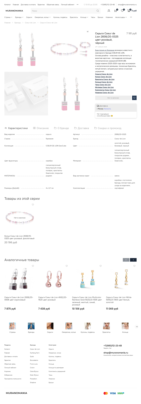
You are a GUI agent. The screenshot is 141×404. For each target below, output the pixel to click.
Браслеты (74, 17)
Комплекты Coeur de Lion (105, 90)
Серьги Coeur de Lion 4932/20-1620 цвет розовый (52, 298)
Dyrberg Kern (34, 353)
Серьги (29, 17)
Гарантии (41, 4)
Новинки (109, 17)
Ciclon (32, 368)
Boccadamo (34, 360)
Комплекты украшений (57, 371)
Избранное (8, 375)
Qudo (32, 357)
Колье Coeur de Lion (103, 77)
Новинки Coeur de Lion (104, 92)
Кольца (84, 17)
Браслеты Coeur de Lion (104, 79)
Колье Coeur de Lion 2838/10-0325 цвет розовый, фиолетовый (19, 237)
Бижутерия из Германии (104, 50)
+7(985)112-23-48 (108, 4)
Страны (8, 17)
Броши (100, 17)
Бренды (19, 17)
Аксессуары (121, 17)
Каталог (7, 4)
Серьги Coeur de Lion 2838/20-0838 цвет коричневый (18, 298)
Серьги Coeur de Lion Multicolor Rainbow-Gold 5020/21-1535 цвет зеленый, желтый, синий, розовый (87, 301)
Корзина (7, 371)
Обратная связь (53, 4)
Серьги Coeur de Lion (48, 23)
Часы (93, 17)
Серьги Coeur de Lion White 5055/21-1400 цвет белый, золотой (118, 300)
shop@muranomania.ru (127, 4)
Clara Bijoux (34, 371)
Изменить (107, 109)
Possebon (33, 379)
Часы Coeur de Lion (103, 84)
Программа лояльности (12, 379)
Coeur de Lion (30, 23)
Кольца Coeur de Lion (103, 82)
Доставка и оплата (28, 4)
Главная (16, 4)
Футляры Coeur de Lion (104, 87)
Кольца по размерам (56, 368)
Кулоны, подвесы (60, 17)
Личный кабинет (67, 4)
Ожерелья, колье (43, 17)
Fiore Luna (33, 364)
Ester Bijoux (34, 375)
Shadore (33, 382)
